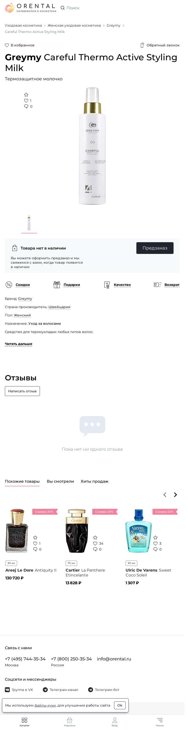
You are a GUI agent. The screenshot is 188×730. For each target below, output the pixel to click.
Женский (22, 315)
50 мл (131, 563)
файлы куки (45, 705)
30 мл (11, 563)
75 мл (71, 563)
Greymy (25, 298)
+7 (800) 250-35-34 (71, 659)
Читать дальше (18, 344)
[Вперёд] (175, 495)
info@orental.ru (114, 659)
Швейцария (59, 307)
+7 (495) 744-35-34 (25, 659)
